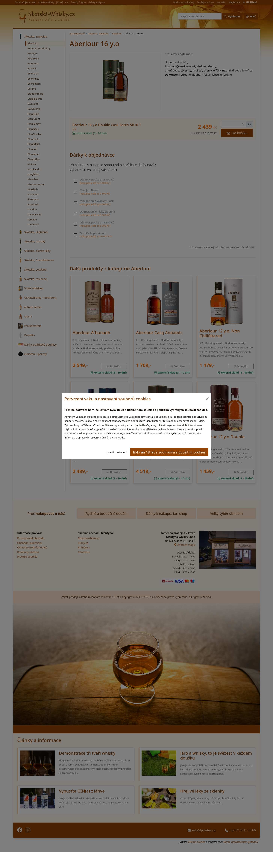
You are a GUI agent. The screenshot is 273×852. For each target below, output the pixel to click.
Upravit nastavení (116, 452)
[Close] (207, 399)
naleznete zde (116, 437)
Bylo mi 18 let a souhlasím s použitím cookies (169, 452)
